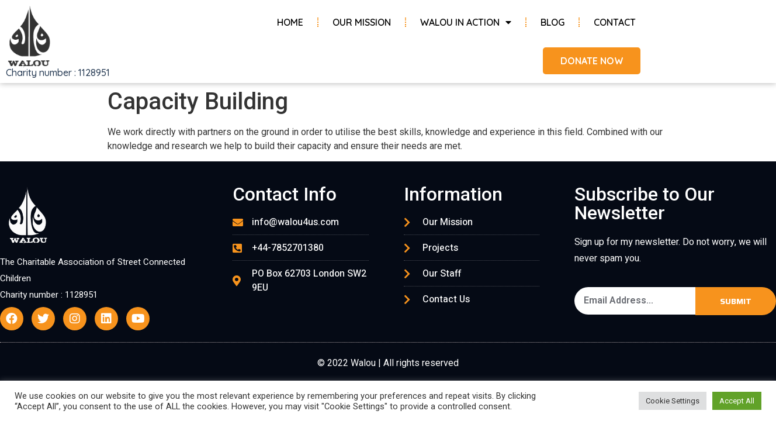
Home (290, 22)
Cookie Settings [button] (672, 400)
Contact (615, 22)
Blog (552, 22)
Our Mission (361, 22)
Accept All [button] (736, 400)
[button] (591, 60)
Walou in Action (465, 22)
